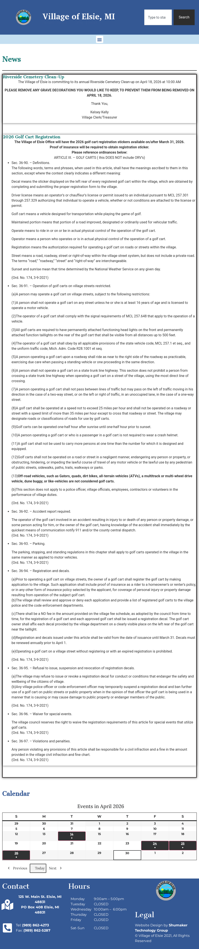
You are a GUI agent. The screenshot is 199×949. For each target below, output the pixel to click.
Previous (16, 868)
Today (38, 868)
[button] (99, 37)
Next (56, 868)
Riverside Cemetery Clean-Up (33, 76)
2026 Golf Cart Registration (31, 136)
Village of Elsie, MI (78, 11)
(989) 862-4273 (35, 925)
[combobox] (158, 13)
